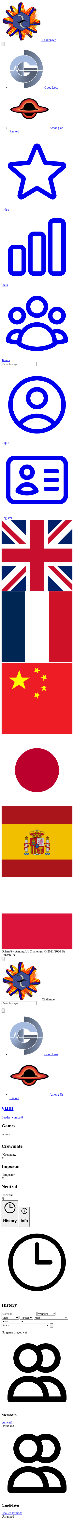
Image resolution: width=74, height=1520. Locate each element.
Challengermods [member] (12, 1513)
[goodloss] (33, 87)
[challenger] (29, 40)
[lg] (37, 589)
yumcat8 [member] (7, 1422)
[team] (37, 1111)
